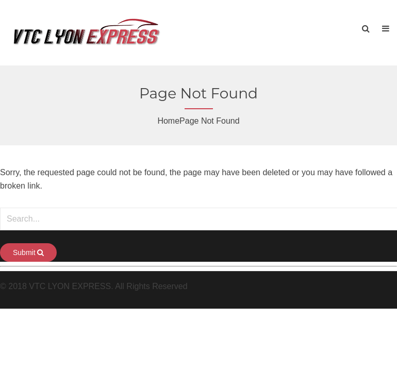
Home (168, 120)
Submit (28, 252)
